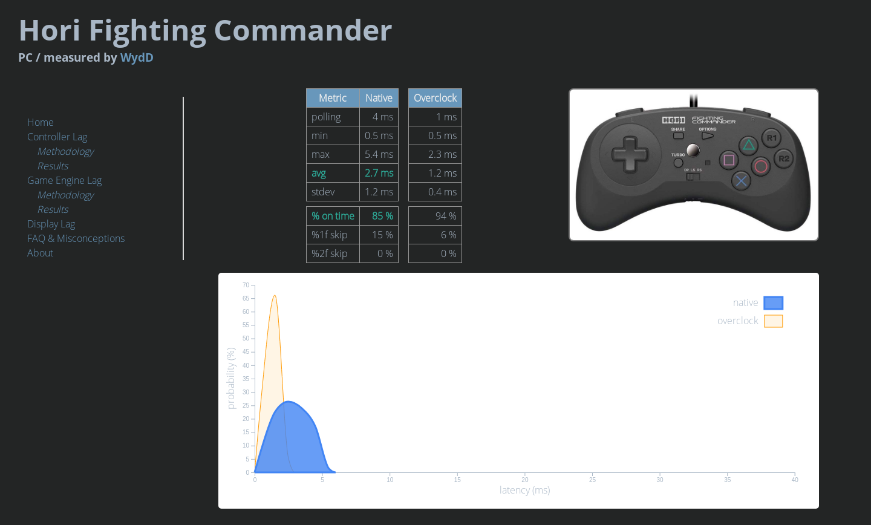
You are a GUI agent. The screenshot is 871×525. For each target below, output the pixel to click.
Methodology (65, 151)
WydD (310, 50)
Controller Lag (57, 136)
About (40, 252)
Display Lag (51, 223)
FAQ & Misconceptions (76, 238)
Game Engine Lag (64, 180)
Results (52, 165)
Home (40, 122)
